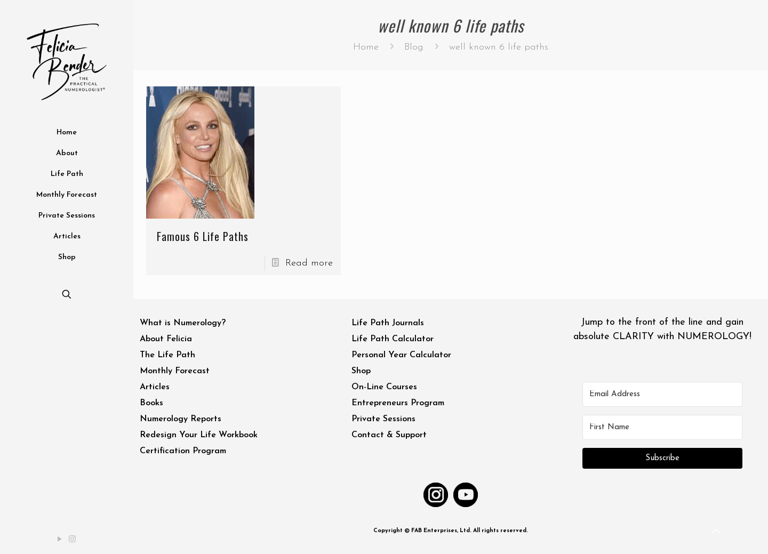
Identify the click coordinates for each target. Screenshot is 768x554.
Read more (309, 263)
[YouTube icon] (60, 540)
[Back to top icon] (717, 532)
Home (366, 47)
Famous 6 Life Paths (203, 236)
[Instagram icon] (73, 540)
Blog (413, 47)
